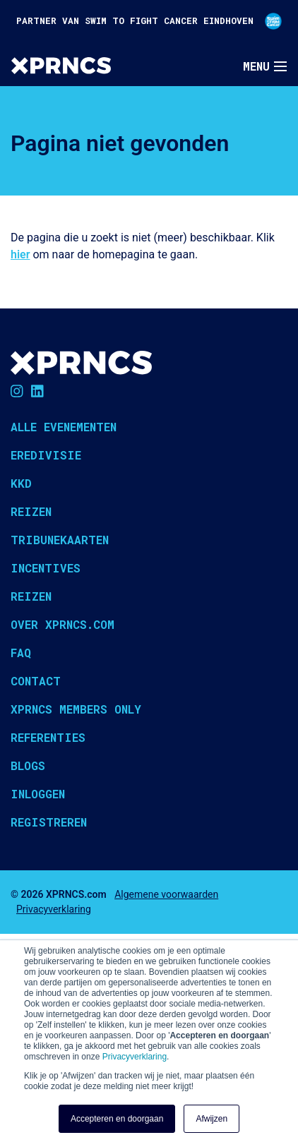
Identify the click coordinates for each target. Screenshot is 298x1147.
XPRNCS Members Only (76, 709)
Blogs (28, 765)
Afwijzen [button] (211, 1119)
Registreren (49, 822)
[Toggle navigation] (265, 66)
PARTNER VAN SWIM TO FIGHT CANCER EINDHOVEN (149, 21)
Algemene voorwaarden (166, 894)
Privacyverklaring (134, 1057)
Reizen (31, 511)
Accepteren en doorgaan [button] (117, 1119)
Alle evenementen (64, 426)
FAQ (21, 652)
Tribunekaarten (60, 539)
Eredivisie (46, 455)
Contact (36, 680)
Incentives (46, 567)
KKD (21, 483)
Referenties (48, 737)
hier (20, 254)
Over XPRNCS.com (62, 624)
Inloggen (38, 793)
